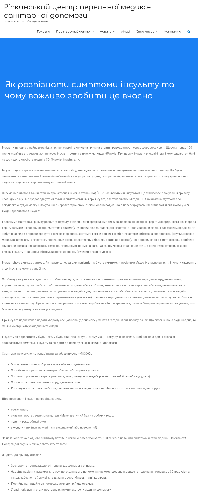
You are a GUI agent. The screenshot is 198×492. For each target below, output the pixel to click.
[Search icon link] (189, 32)
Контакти (172, 31)
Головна (43, 31)
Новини (105, 31)
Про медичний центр (73, 31)
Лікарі (125, 31)
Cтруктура (145, 31)
